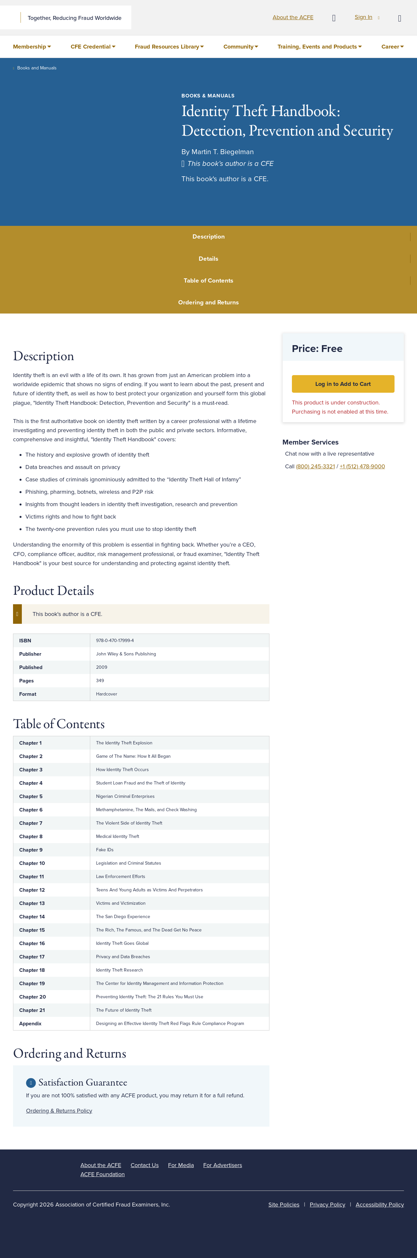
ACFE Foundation (102, 1174)
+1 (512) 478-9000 (362, 466)
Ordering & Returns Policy (59, 1110)
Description (209, 236)
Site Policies (283, 1204)
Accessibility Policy (380, 1204)
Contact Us (145, 1165)
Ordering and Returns (208, 302)
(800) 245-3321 (315, 466)
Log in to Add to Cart (343, 384)
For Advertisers (222, 1165)
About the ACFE (293, 17)
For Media (181, 1165)
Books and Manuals (37, 68)
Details (208, 258)
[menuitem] (32, 47)
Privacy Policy (327, 1204)
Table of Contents (208, 280)
